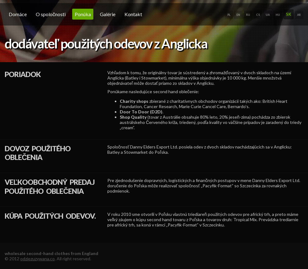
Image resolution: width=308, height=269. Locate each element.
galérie (107, 14)
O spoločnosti (51, 14)
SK (288, 14)
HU (278, 14)
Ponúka (83, 14)
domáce (18, 14)
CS (258, 14)
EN (238, 14)
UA (268, 14)
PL (229, 14)
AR (299, 14)
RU (248, 14)
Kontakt (133, 14)
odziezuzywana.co (37, 258)
